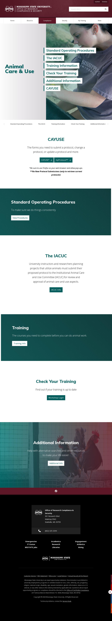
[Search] (105, 9)
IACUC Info (56, 289)
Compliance (49, 20)
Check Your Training (61, 73)
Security (64, 21)
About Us (30, 21)
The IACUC (54, 58)
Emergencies (31, 541)
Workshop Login (56, 397)
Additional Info (56, 463)
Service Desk (67, 601)
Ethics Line (52, 576)
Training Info (20, 343)
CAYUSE (52, 88)
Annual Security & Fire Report (78, 576)
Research (56, 544)
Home (12, 21)
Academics (56, 541)
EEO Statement (42, 576)
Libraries (56, 547)
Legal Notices (62, 576)
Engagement (81, 541)
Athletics (81, 544)
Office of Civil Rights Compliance (78, 590)
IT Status (31, 544)
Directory (105, 1)
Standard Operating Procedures (70, 50)
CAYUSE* (46, 160)
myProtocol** (63, 160)
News (99, 21)
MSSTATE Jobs (31, 547)
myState (98, 1)
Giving (81, 547)
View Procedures (20, 218)
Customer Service (30, 576)
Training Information (61, 65)
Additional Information (63, 81)
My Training (82, 21)
